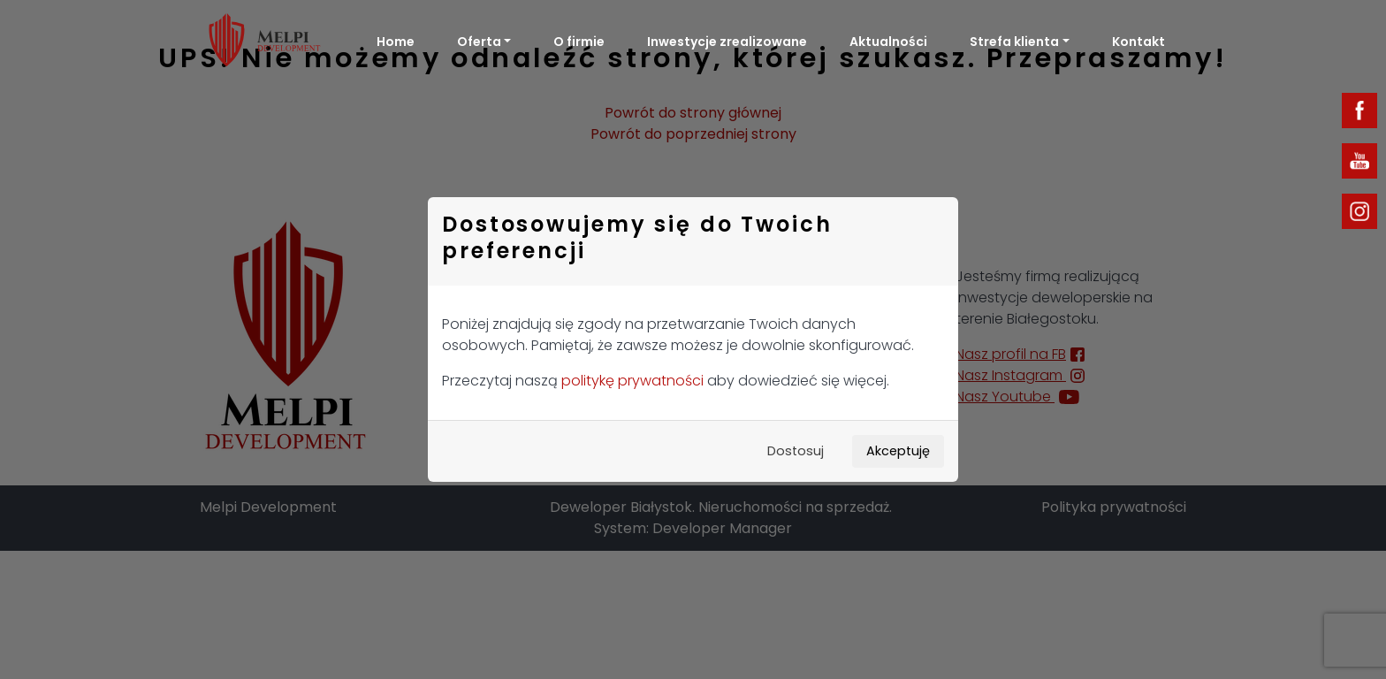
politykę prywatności (632, 380)
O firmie (579, 41)
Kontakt (1138, 41)
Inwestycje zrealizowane (727, 41)
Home (396, 41)
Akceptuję (898, 451)
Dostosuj (795, 451)
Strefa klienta (1014, 41)
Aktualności (888, 41)
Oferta (479, 41)
